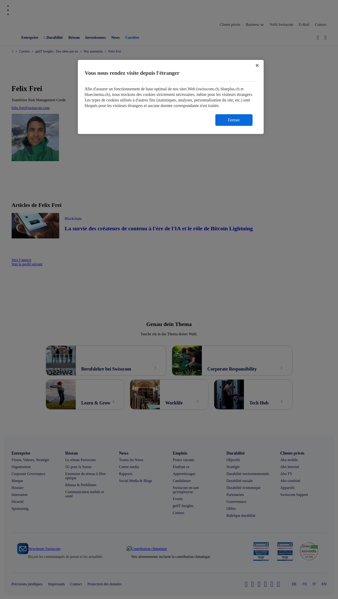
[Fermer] (257, 65)
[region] (171, 97)
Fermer (234, 120)
